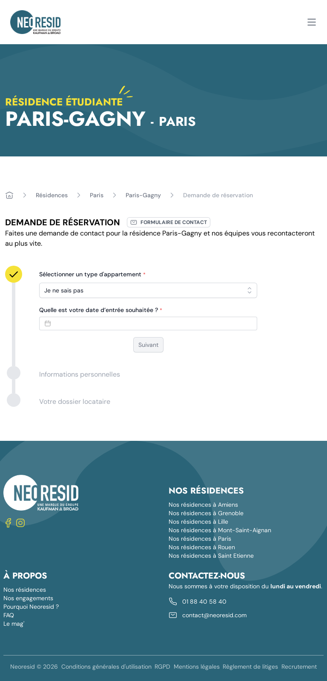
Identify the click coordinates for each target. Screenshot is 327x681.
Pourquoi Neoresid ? (31, 606)
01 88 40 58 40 (204, 601)
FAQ (8, 615)
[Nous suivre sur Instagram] (20, 522)
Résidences (52, 195)
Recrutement (299, 666)
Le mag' (13, 623)
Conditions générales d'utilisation (106, 666)
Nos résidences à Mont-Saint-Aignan (220, 530)
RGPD (162, 666)
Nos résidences (24, 589)
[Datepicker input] (148, 323)
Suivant (148, 345)
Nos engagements (28, 598)
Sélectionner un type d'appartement (92, 274)
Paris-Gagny (143, 195)
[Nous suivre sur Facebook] (8, 522)
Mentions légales (197, 666)
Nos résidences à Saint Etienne (211, 555)
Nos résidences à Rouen (202, 547)
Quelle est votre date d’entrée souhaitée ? (100, 310)
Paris (96, 195)
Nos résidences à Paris (200, 538)
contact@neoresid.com (214, 615)
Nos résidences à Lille (198, 521)
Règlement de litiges (250, 666)
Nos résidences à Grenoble (206, 513)
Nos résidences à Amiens (203, 504)
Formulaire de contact (168, 222)
